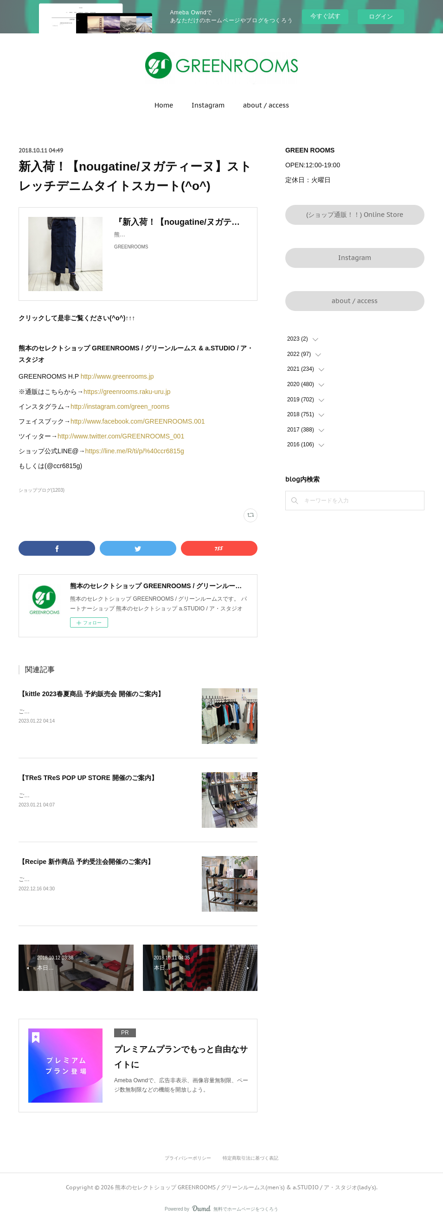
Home (163, 105)
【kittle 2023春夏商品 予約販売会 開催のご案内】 (91, 694)
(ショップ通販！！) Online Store (354, 214)
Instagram (208, 105)
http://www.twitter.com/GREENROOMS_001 (121, 436)
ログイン (381, 16)
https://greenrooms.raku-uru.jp (127, 391)
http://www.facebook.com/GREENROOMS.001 (138, 421)
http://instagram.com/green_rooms (121, 406)
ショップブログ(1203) (41, 490)
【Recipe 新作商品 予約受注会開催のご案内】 (86, 861)
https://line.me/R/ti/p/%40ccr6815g (135, 451)
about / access (266, 105)
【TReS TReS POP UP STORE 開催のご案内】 (88, 777)
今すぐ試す (325, 16)
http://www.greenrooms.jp (117, 376)
